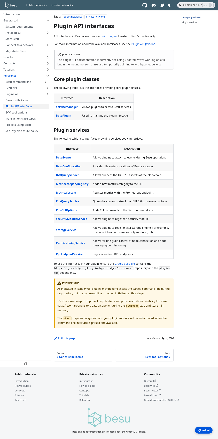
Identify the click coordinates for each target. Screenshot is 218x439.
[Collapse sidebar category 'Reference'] (47, 75)
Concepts (20, 390)
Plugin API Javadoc (143, 44)
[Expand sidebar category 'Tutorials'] (47, 69)
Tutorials (19, 395)
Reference (20, 400)
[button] (26, 82)
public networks (73, 16)
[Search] (196, 5)
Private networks (62, 5)
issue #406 (83, 289)
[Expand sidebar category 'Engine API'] (47, 94)
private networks (95, 16)
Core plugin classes (191, 17)
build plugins (109, 36)
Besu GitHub (152, 395)
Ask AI (203, 430)
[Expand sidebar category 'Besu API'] (47, 88)
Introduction (22, 381)
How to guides (23, 385)
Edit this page (64, 338)
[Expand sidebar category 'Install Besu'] (47, 32)
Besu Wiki (151, 385)
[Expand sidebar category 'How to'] (47, 57)
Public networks (36, 5)
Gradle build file (125, 264)
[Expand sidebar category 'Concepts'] (47, 63)
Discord (150, 381)
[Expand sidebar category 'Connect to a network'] (47, 45)
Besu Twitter (152, 390)
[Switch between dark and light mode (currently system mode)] (169, 5)
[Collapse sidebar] (25, 363)
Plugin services (189, 22)
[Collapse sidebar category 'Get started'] (47, 20)
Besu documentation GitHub (161, 400)
